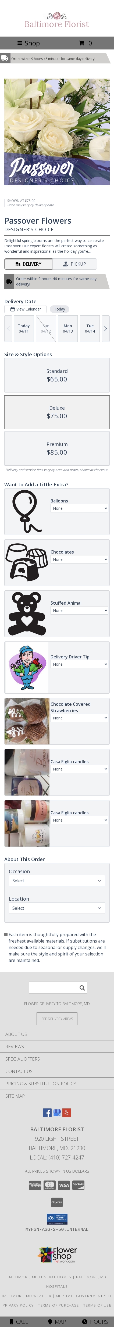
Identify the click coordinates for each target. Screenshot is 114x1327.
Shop (28, 42)
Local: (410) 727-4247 (57, 1157)
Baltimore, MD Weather (26, 1295)
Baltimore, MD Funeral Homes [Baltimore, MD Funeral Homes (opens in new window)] (40, 1277)
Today (59, 309)
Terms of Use (97, 1305)
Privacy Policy (18, 1305)
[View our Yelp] (66, 1115)
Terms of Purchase (58, 1305)
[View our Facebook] (47, 1115)
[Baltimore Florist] (57, 28)
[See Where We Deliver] (57, 1018)
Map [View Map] (57, 1321)
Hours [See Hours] (95, 1321)
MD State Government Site (84, 1295)
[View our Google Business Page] (57, 1115)
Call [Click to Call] (19, 1321)
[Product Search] (58, 988)
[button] (57, 1219)
